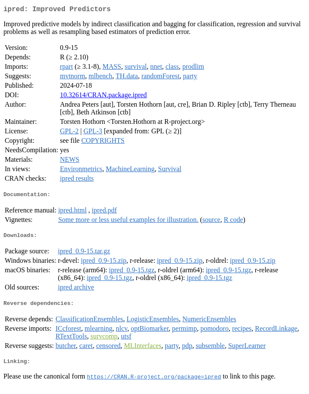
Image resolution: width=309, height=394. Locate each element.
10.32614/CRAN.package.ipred (103, 96)
